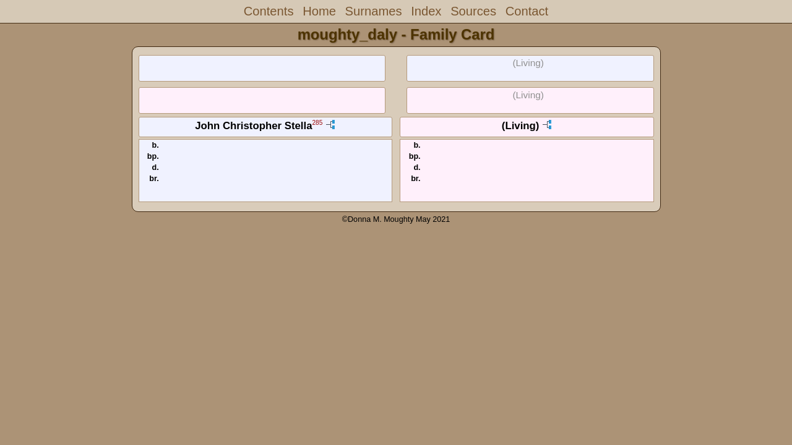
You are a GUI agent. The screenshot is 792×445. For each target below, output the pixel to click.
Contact (527, 11)
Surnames (373, 11)
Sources (473, 11)
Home (319, 11)
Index (426, 11)
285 (317, 123)
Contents (269, 11)
